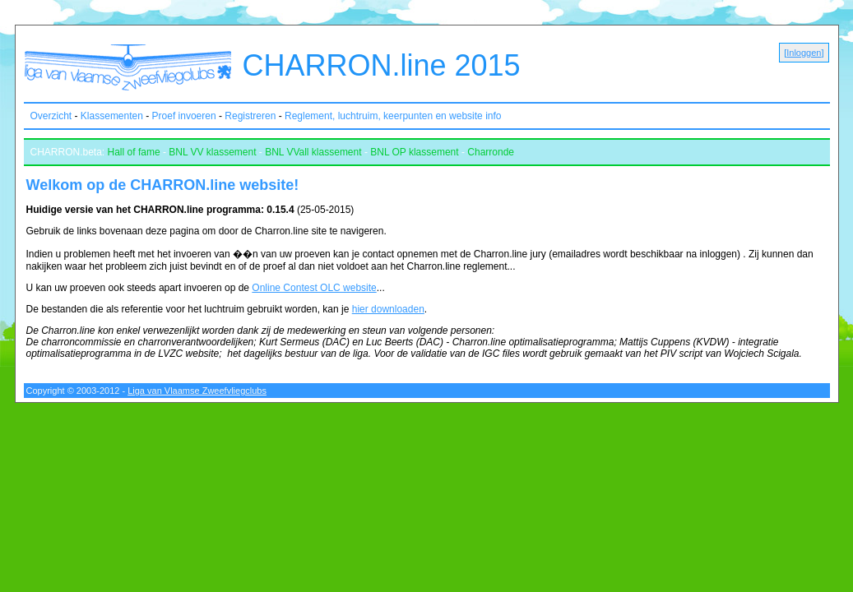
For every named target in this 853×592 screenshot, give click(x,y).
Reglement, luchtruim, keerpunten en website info (393, 116)
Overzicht (51, 116)
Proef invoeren (184, 116)
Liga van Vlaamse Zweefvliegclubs (197, 390)
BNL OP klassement (414, 152)
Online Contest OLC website (314, 288)
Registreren (250, 116)
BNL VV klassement (212, 152)
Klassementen (112, 116)
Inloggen (803, 53)
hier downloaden (388, 309)
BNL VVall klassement (313, 152)
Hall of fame (134, 152)
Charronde (490, 152)
